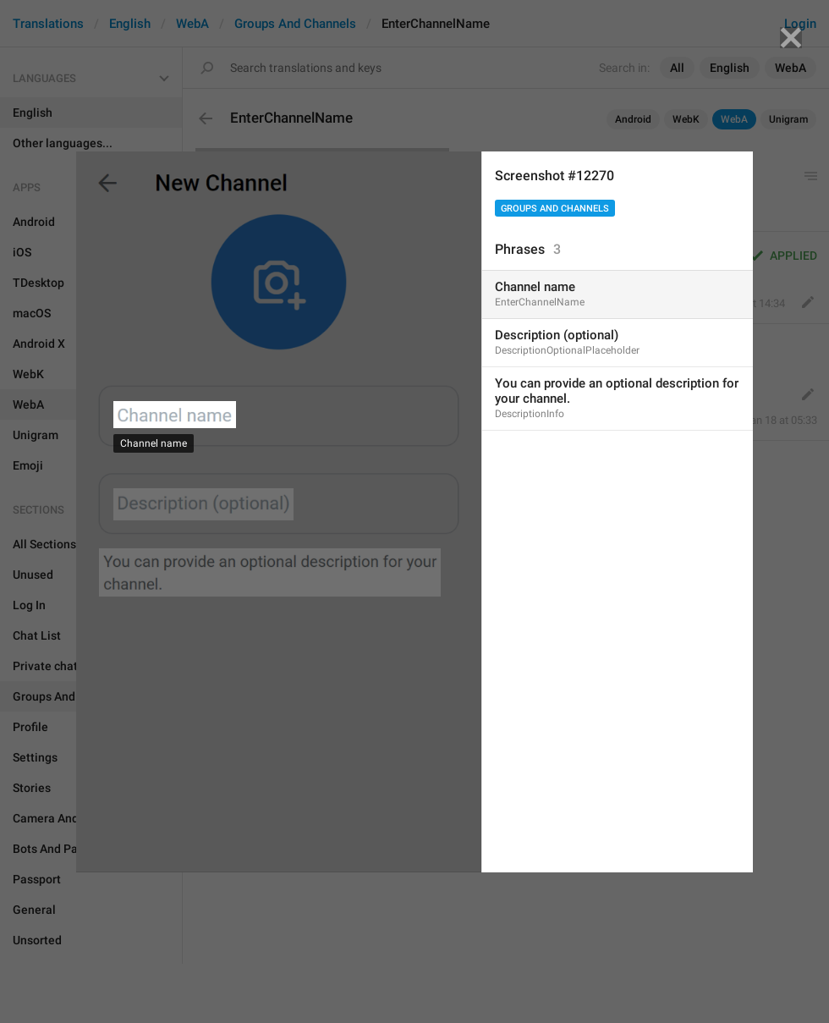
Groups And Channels (555, 208)
